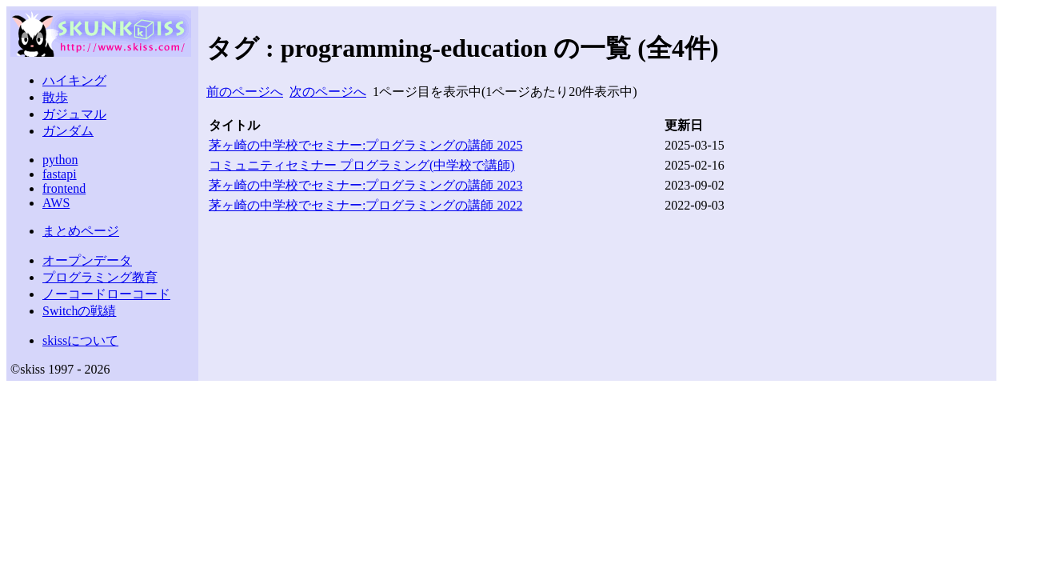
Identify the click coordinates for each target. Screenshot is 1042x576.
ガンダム (68, 131)
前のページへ (244, 91)
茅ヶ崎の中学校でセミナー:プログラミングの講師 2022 (365, 205)
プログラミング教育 (100, 277)
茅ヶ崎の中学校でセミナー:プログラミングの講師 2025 (365, 145)
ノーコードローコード (106, 294)
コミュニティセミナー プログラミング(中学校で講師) (362, 165)
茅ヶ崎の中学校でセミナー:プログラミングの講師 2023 (365, 185)
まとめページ (80, 231)
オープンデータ (87, 260)
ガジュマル (74, 114)
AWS (56, 203)
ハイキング (74, 80)
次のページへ (327, 91)
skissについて (80, 340)
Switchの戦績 (79, 311)
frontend (64, 188)
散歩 (55, 97)
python (60, 159)
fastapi (59, 174)
